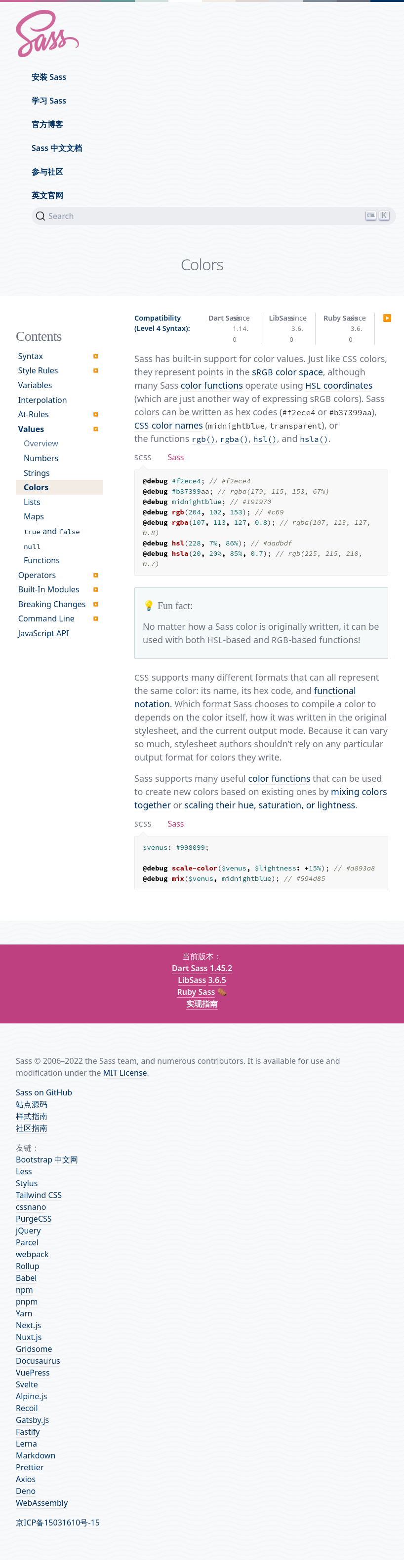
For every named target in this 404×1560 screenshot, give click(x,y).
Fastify (28, 1431)
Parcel (27, 1242)
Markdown (35, 1455)
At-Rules (33, 414)
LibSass (192, 980)
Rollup (28, 1266)
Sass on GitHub (44, 1092)
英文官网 (47, 195)
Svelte (27, 1384)
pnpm (27, 1301)
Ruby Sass (196, 991)
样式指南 (31, 1116)
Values (31, 429)
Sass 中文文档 (57, 148)
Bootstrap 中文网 (47, 1159)
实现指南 (202, 1003)
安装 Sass (49, 77)
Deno (26, 1491)
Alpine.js (31, 1396)
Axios (26, 1479)
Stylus (27, 1183)
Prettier (29, 1467)
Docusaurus (38, 1360)
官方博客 (47, 124)
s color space (287, 372)
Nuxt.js (28, 1337)
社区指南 (31, 1128)
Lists (32, 502)
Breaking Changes (52, 604)
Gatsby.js (32, 1420)
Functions (42, 560)
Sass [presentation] (175, 457)
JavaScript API (43, 633)
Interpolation (42, 400)
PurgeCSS (34, 1218)
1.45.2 (221, 968)
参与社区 (47, 171)
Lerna (26, 1443)
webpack (32, 1254)
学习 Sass (49, 100)
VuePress (33, 1372)
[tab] (143, 457)
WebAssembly (42, 1502)
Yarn (24, 1313)
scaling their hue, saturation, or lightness (270, 805)
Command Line (46, 618)
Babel (26, 1277)
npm (24, 1289)
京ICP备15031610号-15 (58, 1522)
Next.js (28, 1325)
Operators (37, 575)
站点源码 (31, 1104)
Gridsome (34, 1348)
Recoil (27, 1408)
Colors (36, 487)
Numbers (41, 458)
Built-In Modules (49, 589)
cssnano (31, 1206)
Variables (35, 385)
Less (24, 1171)
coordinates (338, 385)
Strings (37, 473)
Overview (41, 443)
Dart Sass (190, 968)
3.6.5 (217, 980)
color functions (212, 385)
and (52, 531)
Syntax (30, 356)
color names (168, 425)
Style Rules (38, 370)
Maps (34, 516)
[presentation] (143, 457)
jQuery (28, 1230)
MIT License (125, 1072)
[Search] (214, 216)
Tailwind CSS (39, 1195)
